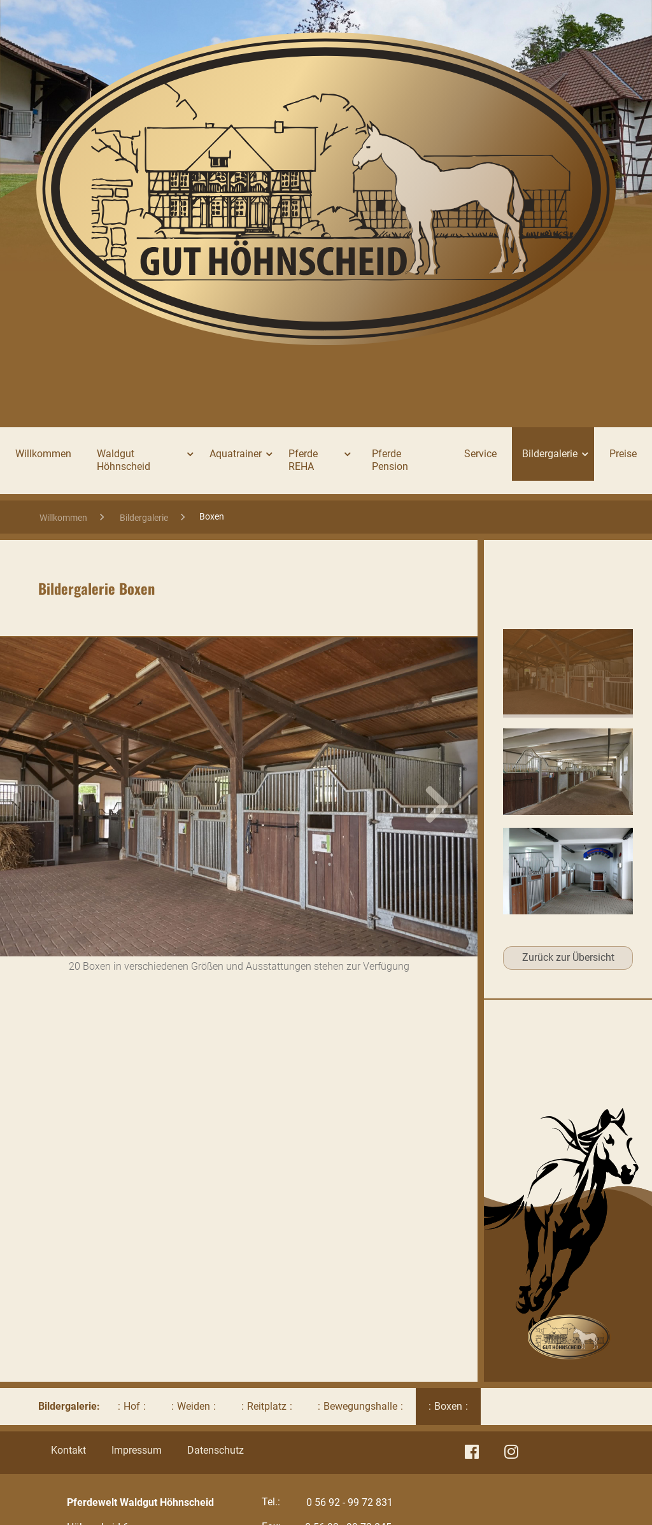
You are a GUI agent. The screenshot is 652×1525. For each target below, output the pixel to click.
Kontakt (68, 1450)
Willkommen (43, 454)
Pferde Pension (390, 460)
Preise (623, 454)
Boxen (448, 1406)
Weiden (193, 1406)
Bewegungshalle (360, 1406)
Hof (132, 1406)
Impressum (136, 1450)
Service (480, 454)
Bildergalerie (144, 518)
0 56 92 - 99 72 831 (349, 1502)
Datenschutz (215, 1450)
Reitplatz (267, 1406)
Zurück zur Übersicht (568, 957)
